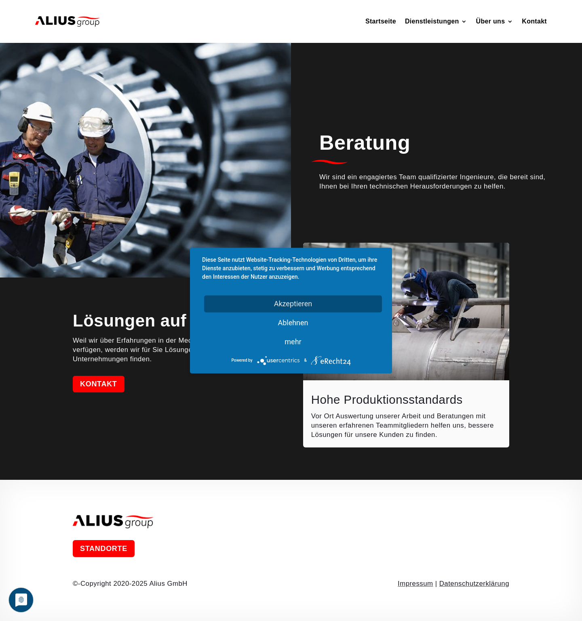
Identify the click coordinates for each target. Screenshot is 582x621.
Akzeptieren (293, 303)
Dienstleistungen (432, 21)
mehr (293, 341)
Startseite (380, 21)
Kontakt (534, 21)
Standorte (103, 549)
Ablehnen (293, 322)
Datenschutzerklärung (474, 583)
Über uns (490, 21)
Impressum (415, 583)
